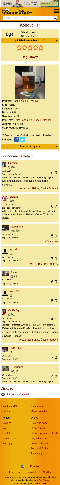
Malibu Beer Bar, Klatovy (44, 264)
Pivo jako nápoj (39, 423)
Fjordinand (17, 226)
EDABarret (17, 367)
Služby (47, 472)
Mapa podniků (39, 411)
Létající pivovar (39, 443)
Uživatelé (6, 433)
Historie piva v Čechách (44, 433)
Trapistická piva (40, 448)
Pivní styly (6, 443)
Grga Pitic (15, 348)
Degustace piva (39, 438)
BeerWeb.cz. (45, 480)
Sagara (13, 196)
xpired (13, 249)
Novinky (5, 411)
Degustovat (30, 57)
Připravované (8, 438)
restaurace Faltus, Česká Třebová (38, 188)
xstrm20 (14, 291)
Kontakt (34, 466)
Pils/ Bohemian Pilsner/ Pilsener (33, 120)
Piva (3, 428)
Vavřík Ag (13, 310)
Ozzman (13, 163)
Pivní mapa (37, 406)
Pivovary (6, 423)
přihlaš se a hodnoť (36, 40)
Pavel (14, 272)
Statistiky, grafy (38, 146)
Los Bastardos (50, 241)
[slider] (30, 48)
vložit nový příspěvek (15, 394)
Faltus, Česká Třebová (26, 101)
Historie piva (38, 428)
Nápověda (31, 472)
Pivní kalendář (9, 406)
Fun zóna (14, 472)
